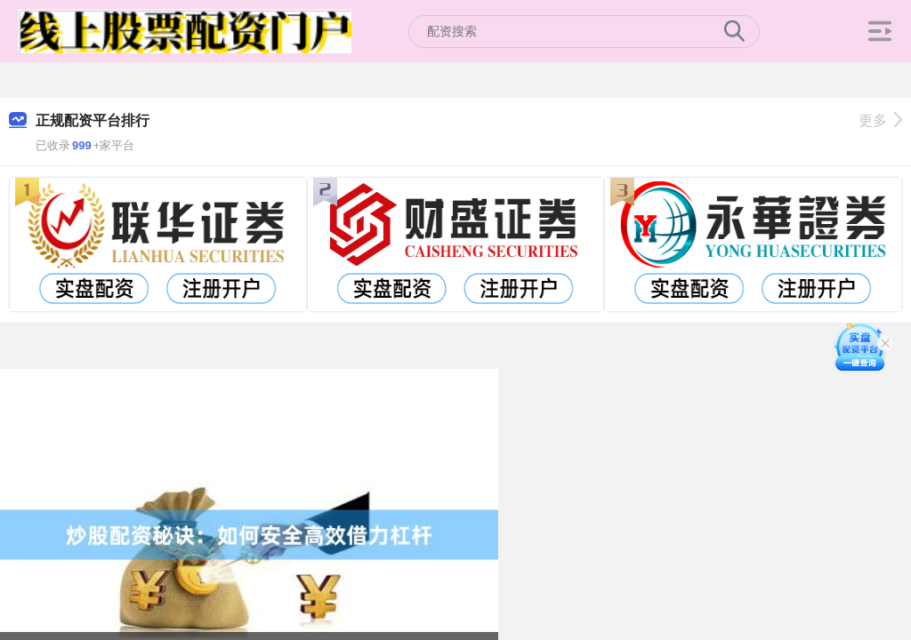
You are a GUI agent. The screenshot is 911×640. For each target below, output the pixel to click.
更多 (880, 120)
